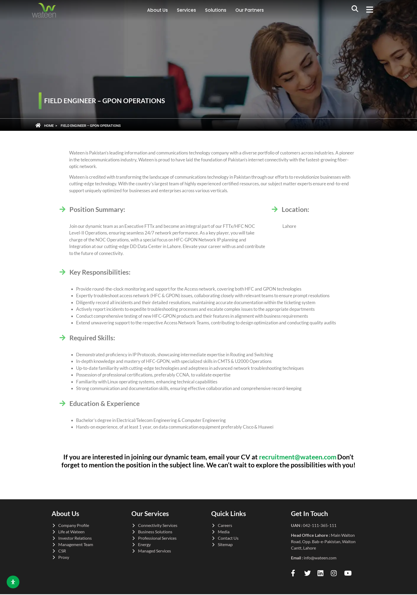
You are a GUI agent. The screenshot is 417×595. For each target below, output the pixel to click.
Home (49, 126)
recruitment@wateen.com (297, 457)
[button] (372, 10)
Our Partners (249, 10)
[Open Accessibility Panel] (13, 582)
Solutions (215, 10)
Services (186, 10)
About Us (157, 10)
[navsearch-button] (355, 10)
